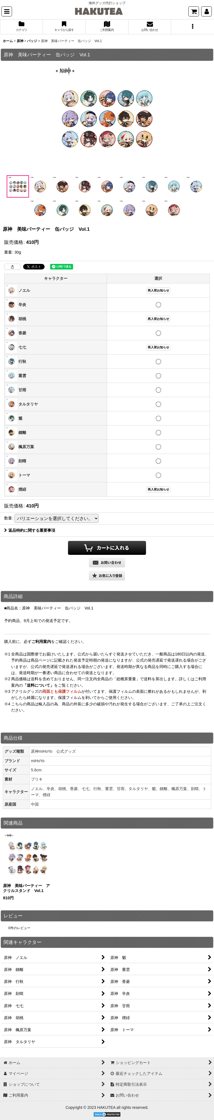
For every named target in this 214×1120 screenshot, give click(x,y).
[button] (6, 11)
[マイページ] (206, 11)
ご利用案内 (41, 641)
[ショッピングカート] (193, 11)
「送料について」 (38, 685)
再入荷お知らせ (158, 290)
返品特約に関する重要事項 (29, 530)
